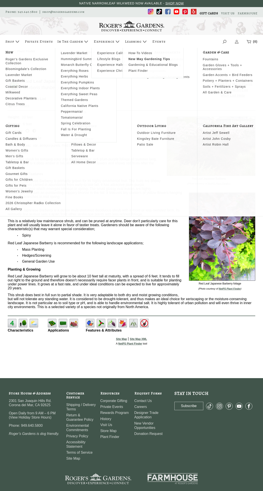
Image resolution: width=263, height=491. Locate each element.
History (105, 419)
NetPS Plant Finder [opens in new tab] (130, 343)
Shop (13, 42)
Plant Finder (109, 437)
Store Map (108, 431)
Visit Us (106, 425)
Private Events (39, 41)
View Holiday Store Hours (30, 417)
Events (159, 41)
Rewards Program (114, 413)
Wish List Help (233, 95)
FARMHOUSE (247, 13)
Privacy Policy (77, 436)
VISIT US (228, 13)
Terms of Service (79, 452)
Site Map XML (138, 339)
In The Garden (73, 42)
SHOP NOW (174, 3)
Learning (136, 42)
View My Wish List (232, 90)
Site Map (121, 339)
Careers (140, 407)
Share (24, 106)
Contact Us (143, 401)
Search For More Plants (232, 84)
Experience (107, 42)
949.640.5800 (28, 11)
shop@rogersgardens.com (63, 11)
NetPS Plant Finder (219, 183)
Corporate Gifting (113, 401)
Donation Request (148, 434)
